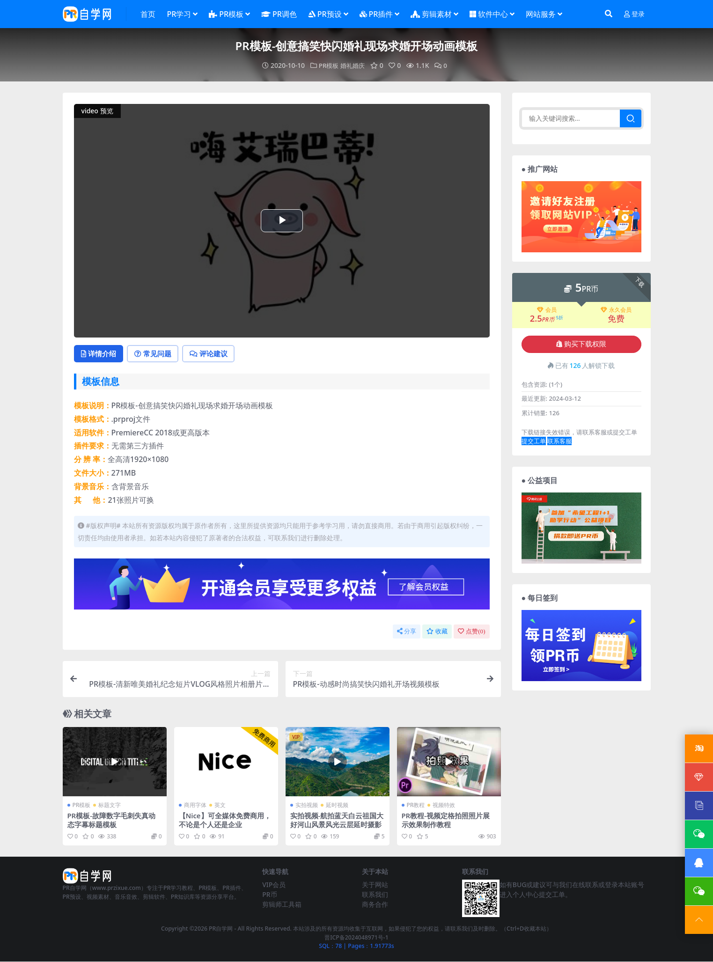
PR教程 (416, 805)
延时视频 (337, 805)
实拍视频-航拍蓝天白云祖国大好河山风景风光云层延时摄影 (337, 820)
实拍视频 (306, 805)
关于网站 (375, 885)
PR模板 (327, 65)
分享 (406, 632)
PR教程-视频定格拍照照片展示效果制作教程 (446, 820)
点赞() (471, 632)
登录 (634, 14)
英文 (220, 805)
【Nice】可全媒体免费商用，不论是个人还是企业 (225, 820)
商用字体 (195, 805)
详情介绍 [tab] (100, 354)
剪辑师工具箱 (281, 904)
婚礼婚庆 (353, 65)
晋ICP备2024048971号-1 (356, 937)
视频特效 (444, 805)
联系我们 (375, 894)
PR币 (269, 894)
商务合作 (375, 904)
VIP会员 (274, 885)
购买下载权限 (581, 344)
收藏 (437, 632)
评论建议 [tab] (215, 354)
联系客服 (559, 441)
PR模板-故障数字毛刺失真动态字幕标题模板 (111, 820)
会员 (547, 310)
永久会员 (616, 310)
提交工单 (534, 441)
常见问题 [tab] (156, 354)
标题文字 (109, 805)
